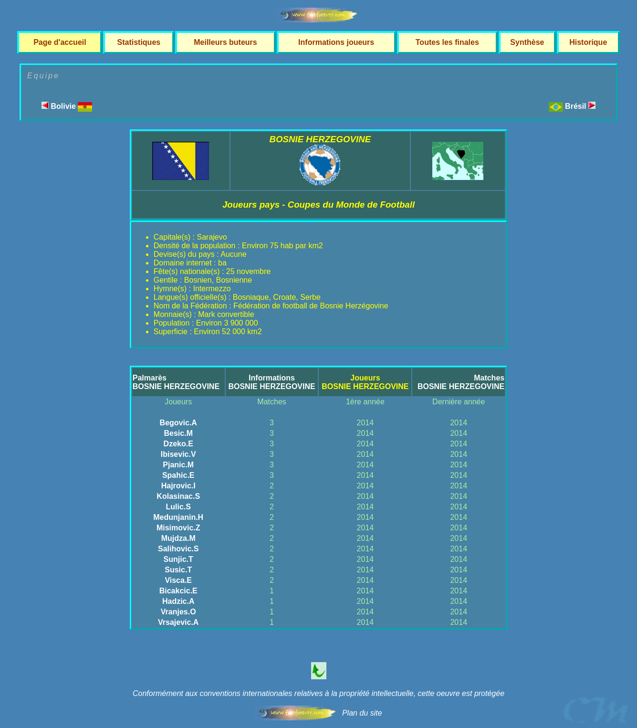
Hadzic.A (178, 601)
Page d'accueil (59, 42)
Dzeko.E (178, 444)
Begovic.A (178, 423)
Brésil (580, 106)
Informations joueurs (336, 42)
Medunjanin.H (178, 517)
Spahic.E (178, 475)
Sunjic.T (178, 559)
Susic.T (178, 570)
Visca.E (178, 580)
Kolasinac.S (178, 496)
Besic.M (178, 433)
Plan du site (362, 713)
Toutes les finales (447, 42)
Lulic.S (178, 507)
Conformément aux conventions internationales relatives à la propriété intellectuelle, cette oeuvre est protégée (318, 693)
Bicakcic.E (178, 591)
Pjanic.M (178, 465)
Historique (588, 42)
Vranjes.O (178, 612)
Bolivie (67, 106)
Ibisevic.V (178, 454)
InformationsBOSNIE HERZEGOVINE (271, 382)
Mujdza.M (178, 538)
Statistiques (138, 42)
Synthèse (527, 42)
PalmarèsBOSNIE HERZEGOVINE (176, 382)
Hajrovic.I (178, 486)
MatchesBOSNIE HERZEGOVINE (461, 382)
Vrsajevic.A (178, 622)
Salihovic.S (178, 549)
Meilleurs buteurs (225, 42)
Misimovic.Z (178, 528)
